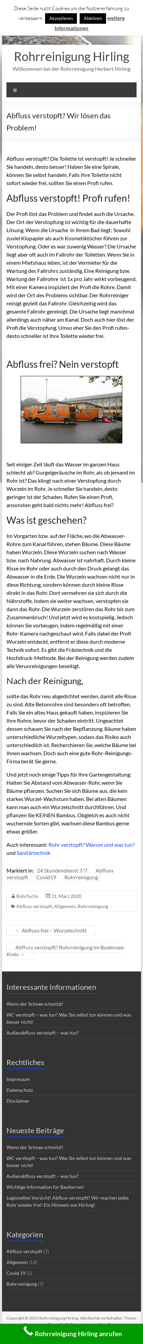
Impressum (18, 1079)
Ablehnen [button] (93, 18)
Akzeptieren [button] (61, 18)
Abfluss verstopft (34, 906)
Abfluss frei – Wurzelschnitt (51, 930)
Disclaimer (17, 1101)
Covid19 (46, 877)
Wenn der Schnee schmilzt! (34, 1004)
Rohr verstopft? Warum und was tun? (91, 844)
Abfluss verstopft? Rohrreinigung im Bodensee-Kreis (65, 950)
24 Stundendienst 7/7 (62, 870)
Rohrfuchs (27, 896)
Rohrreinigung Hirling (71, 56)
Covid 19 (15, 1273)
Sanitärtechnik (33, 852)
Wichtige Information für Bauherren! (45, 1187)
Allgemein (65, 906)
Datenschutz (19, 1090)
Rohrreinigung (81, 877)
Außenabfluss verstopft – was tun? (42, 1033)
